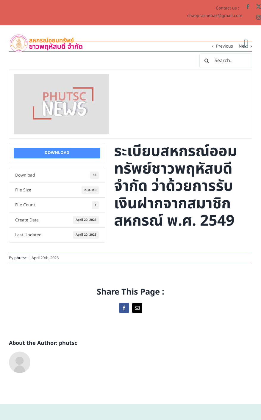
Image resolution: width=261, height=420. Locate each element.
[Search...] (225, 60)
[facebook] (248, 6)
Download (57, 153)
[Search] (206, 60)
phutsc (20, 258)
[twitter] (258, 6)
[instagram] (258, 17)
